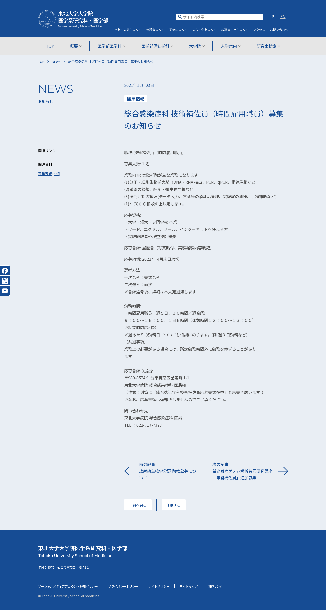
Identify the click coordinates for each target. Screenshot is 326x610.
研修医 (178, 29)
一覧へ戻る (138, 504)
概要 (76, 46)
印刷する (174, 504)
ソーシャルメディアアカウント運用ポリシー (68, 586)
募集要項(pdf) (49, 173)
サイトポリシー (158, 586)
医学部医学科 (111, 46)
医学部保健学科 (157, 46)
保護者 (155, 29)
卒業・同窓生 (127, 29)
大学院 (197, 46)
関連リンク (215, 586)
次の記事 (242, 471)
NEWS (56, 61)
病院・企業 (204, 29)
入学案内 (231, 46)
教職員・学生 (234, 29)
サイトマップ (189, 586)
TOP (50, 46)
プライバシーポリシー (123, 586)
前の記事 (169, 471)
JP (271, 16)
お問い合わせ (279, 29)
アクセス (259, 29)
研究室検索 (268, 46)
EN (283, 16)
